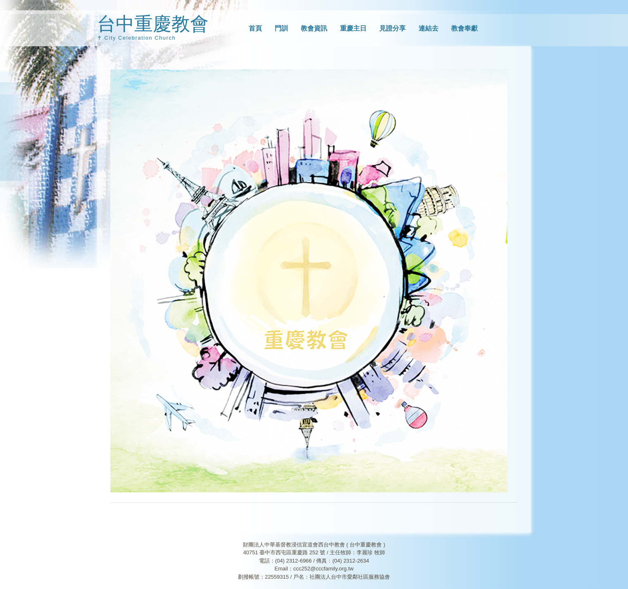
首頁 (255, 28)
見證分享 (392, 28)
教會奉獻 (464, 28)
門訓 (281, 28)
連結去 (428, 28)
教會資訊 (314, 28)
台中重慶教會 (153, 23)
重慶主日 (353, 28)
